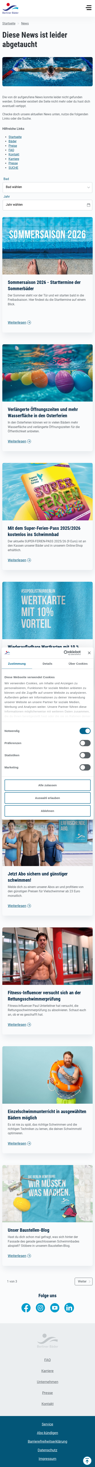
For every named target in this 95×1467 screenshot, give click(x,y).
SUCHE (13, 168)
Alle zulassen (47, 785)
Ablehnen (47, 810)
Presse (13, 163)
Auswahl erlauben (47, 798)
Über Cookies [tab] (78, 663)
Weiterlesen (17, 322)
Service (47, 1424)
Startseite (15, 137)
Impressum (47, 1459)
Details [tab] (47, 663)
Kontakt (14, 154)
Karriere (14, 159)
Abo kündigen (47, 1433)
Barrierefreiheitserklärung (47, 1441)
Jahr (6, 196)
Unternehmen (47, 1382)
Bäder (13, 141)
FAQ (11, 150)
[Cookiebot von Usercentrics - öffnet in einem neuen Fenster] (64, 652)
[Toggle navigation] (89, 8)
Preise (13, 146)
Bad (6, 179)
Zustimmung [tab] (17, 663)
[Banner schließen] (89, 653)
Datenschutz (47, 1450)
